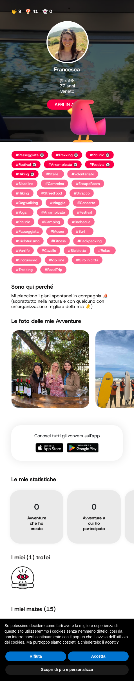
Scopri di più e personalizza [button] (67, 669)
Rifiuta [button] (36, 656)
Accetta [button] (98, 656)
